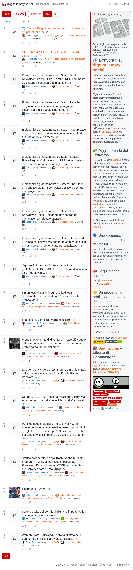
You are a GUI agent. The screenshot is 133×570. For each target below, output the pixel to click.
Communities (42, 4)
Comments (18, 14)
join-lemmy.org (122, 565)
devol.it (97, 309)
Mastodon (98, 204)
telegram (105, 284)
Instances (92, 565)
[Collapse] (120, 15)
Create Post (58, 4)
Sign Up (125, 4)
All (55, 14)
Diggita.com (108, 348)
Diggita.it (117, 160)
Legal (82, 565)
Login (116, 4)
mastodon (106, 280)
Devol (96, 170)
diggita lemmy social (17, 4)
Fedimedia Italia (108, 132)
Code (110, 565)
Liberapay (122, 338)
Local (47, 14)
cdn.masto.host (29, 350)
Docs (102, 565)
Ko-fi (117, 332)
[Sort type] (14, 21)
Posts (6, 14)
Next (6, 556)
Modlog (112, 405)
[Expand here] (14, 343)
